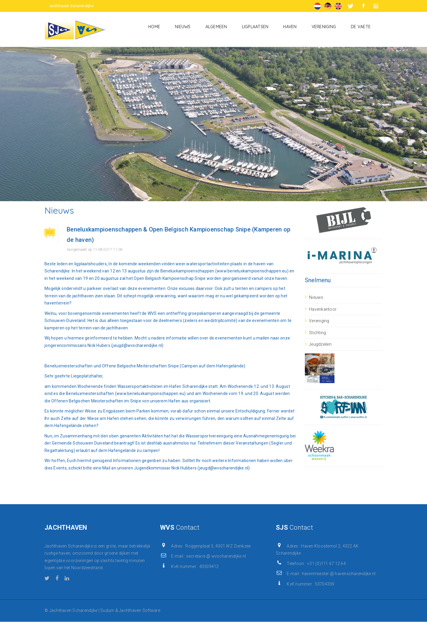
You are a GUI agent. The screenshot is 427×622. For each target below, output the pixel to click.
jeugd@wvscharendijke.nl (137, 345)
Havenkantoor (323, 309)
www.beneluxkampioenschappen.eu (252, 271)
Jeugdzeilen (320, 344)
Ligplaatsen (255, 26)
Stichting (317, 332)
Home (154, 26)
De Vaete (361, 26)
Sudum (107, 610)
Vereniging (324, 26)
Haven (290, 26)
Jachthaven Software (139, 610)
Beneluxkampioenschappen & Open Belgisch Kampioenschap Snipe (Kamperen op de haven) (178, 234)
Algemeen (216, 26)
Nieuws (183, 26)
